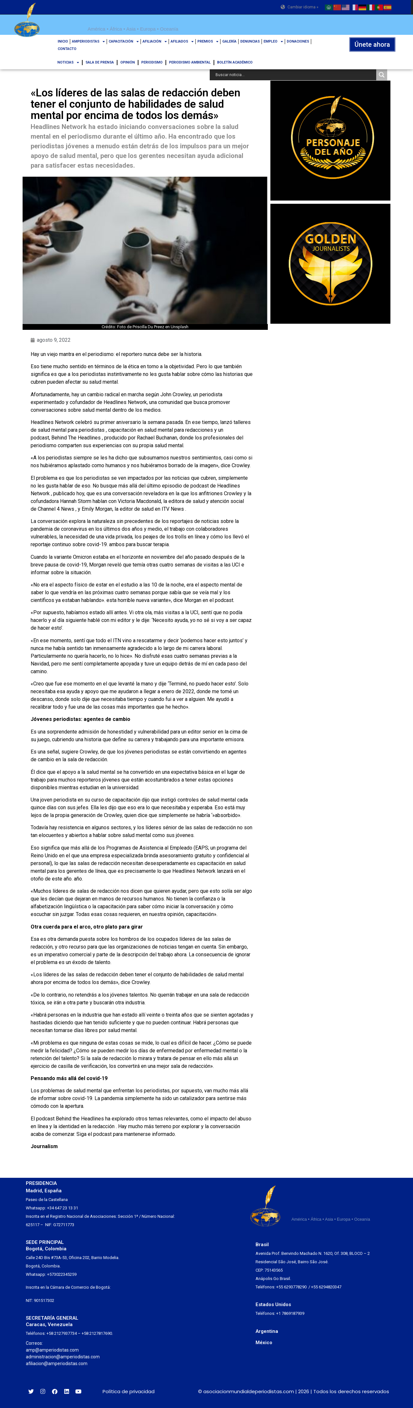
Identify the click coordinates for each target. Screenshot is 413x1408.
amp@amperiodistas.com (52, 1350)
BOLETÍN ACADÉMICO (235, 62)
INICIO (63, 41)
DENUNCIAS (250, 41)
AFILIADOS (182, 41)
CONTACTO (67, 49)
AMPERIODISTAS (88, 41)
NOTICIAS (68, 62)
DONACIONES (298, 41)
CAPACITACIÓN (124, 41)
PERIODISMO (152, 62)
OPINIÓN (127, 62)
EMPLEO (273, 41)
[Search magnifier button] (381, 74)
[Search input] (295, 74)
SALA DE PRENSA (100, 62)
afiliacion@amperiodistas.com (56, 1363)
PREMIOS (207, 41)
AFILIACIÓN (155, 41)
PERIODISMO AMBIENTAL (190, 62)
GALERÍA (229, 41)
